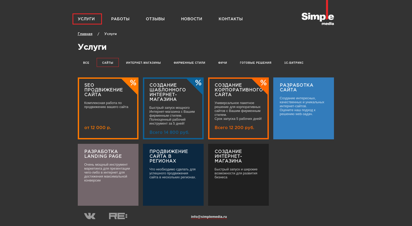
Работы (120, 19)
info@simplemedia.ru (209, 217)
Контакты (231, 19)
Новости (191, 19)
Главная (85, 34)
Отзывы (155, 19)
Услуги (86, 19)
